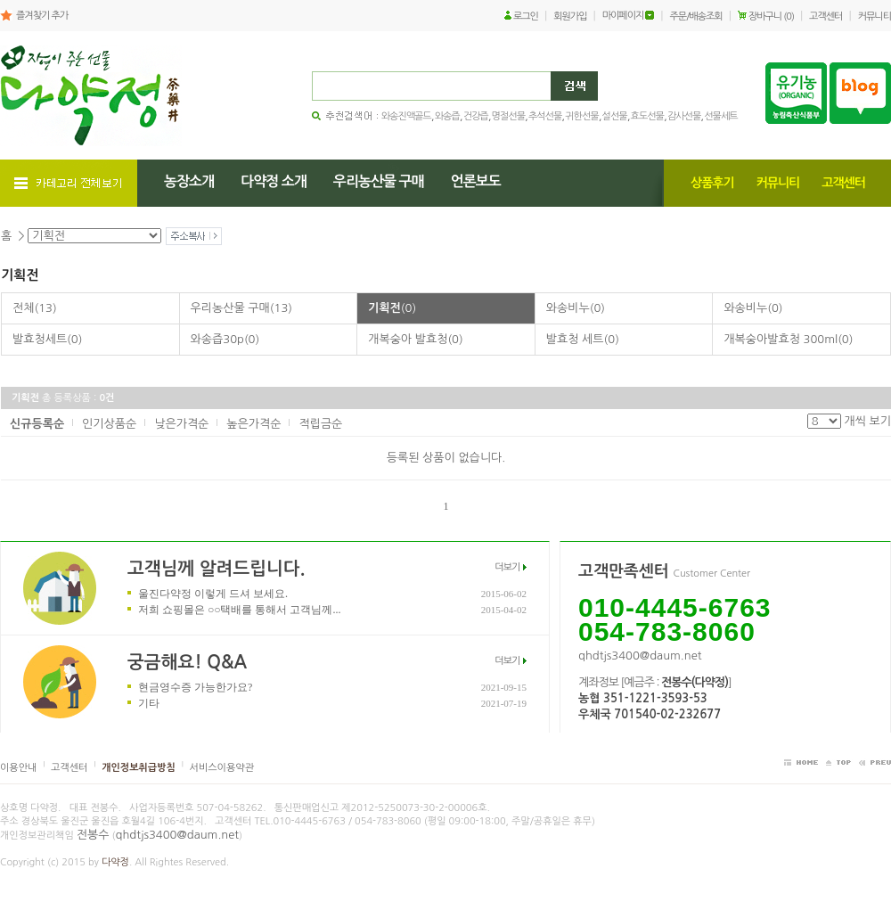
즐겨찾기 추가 (42, 15)
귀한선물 (581, 116)
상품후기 (712, 182)
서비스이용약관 (222, 768)
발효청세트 (47, 339)
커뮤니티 (874, 16)
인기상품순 (109, 424)
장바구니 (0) (771, 16)
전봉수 (93, 834)
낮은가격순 (181, 424)
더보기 (507, 567)
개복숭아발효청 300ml (788, 339)
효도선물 (647, 116)
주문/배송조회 (696, 16)
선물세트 (720, 116)
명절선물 (508, 116)
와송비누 (575, 308)
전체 (34, 308)
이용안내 (18, 768)
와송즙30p (225, 339)
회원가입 (569, 16)
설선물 (614, 116)
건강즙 (475, 116)
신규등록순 (37, 424)
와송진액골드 (406, 116)
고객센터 (825, 16)
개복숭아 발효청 (415, 339)
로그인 (525, 16)
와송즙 (447, 116)
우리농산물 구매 (241, 308)
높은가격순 (253, 424)
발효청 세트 (582, 339)
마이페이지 (623, 15)
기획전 (392, 308)
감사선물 (683, 116)
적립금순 (320, 424)
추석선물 (544, 116)
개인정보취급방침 (139, 768)
